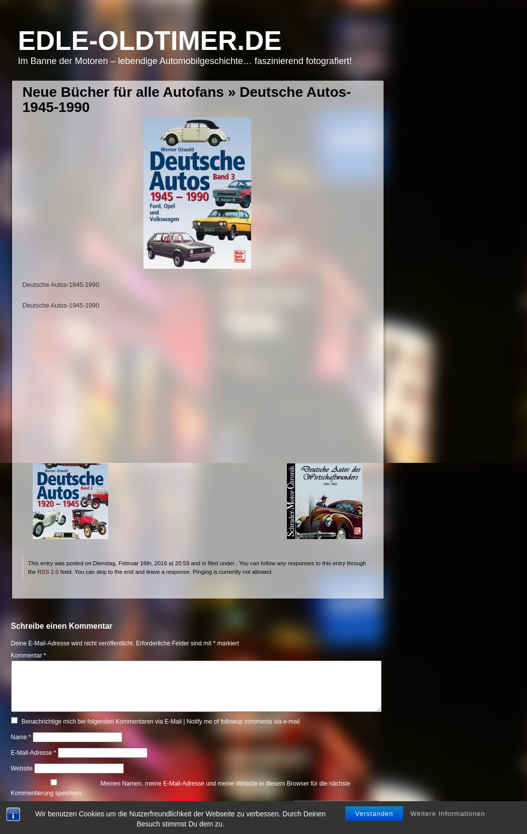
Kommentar (28, 655)
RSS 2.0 (47, 572)
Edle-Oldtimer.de (150, 40)
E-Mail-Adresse (33, 752)
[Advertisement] (197, 392)
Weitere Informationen (447, 808)
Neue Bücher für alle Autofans (123, 92)
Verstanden (374, 808)
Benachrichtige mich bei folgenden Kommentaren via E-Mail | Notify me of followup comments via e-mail (161, 721)
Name (21, 737)
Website (22, 768)
